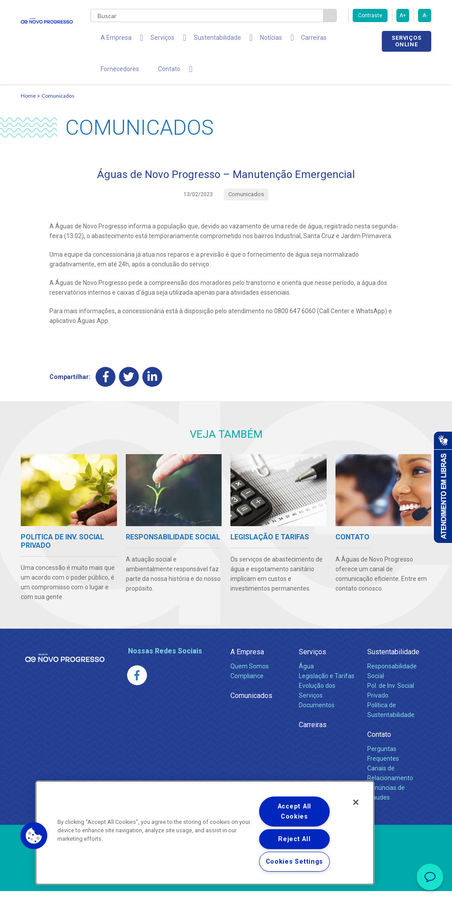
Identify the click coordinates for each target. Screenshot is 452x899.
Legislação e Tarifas (326, 683)
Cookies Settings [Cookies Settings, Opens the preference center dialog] (295, 861)
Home (28, 104)
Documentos (317, 713)
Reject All (294, 839)
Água (306, 674)
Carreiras (287, 39)
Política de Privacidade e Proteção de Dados (226, 885)
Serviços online (407, 41)
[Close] (355, 802)
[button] (34, 836)
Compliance (247, 683)
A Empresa (247, 660)
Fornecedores (332, 39)
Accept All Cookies (294, 811)
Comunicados (58, 104)
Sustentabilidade (393, 660)
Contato (379, 742)
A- (424, 15)
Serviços (312, 660)
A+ (402, 15)
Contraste (370, 15)
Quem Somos (249, 674)
